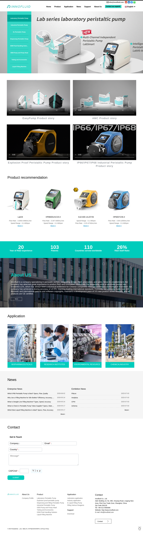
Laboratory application (75, 498)
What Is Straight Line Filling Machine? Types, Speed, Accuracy (29, 402)
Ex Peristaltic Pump (19, 32)
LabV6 (20, 217)
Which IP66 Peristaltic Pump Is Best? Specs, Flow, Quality (27, 393)
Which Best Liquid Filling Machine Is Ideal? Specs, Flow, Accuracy (30, 410)
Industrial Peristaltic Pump (19, 25)
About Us (98, 7)
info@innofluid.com (116, 2)
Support (87, 7)
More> (63, 414)
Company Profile (28, 498)
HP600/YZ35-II (119, 217)
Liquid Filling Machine (19, 66)
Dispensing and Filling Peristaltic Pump (50, 503)
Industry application (74, 500)
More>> (20, 226)
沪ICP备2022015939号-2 (34, 528)
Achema (74, 406)
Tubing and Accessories (19, 59)
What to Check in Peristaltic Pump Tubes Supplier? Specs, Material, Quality (33, 406)
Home (48, 7)
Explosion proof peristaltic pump (48, 500)
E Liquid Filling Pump (74, 503)
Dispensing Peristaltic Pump (19, 39)
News (79, 7)
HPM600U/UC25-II (53, 217)
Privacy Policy (45, 528)
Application (68, 7)
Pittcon (74, 393)
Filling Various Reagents (75, 505)
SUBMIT (16, 478)
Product (57, 7)
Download (70, 514)
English (130, 7)
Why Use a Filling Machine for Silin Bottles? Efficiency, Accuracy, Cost (31, 398)
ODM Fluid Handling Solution (19, 46)
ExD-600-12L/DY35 (86, 217)
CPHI (73, 402)
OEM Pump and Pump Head (19, 53)
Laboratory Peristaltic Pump (19, 18)
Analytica (75, 398)
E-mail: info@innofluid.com (104, 512)
